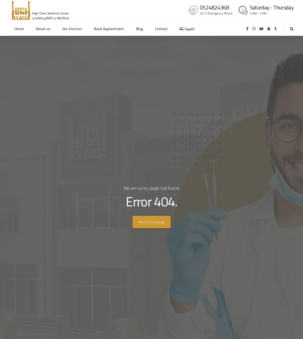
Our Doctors (72, 28)
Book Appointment (109, 28)
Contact (161, 28)
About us (43, 28)
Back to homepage (151, 222)
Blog (139, 28)
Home (19, 28)
